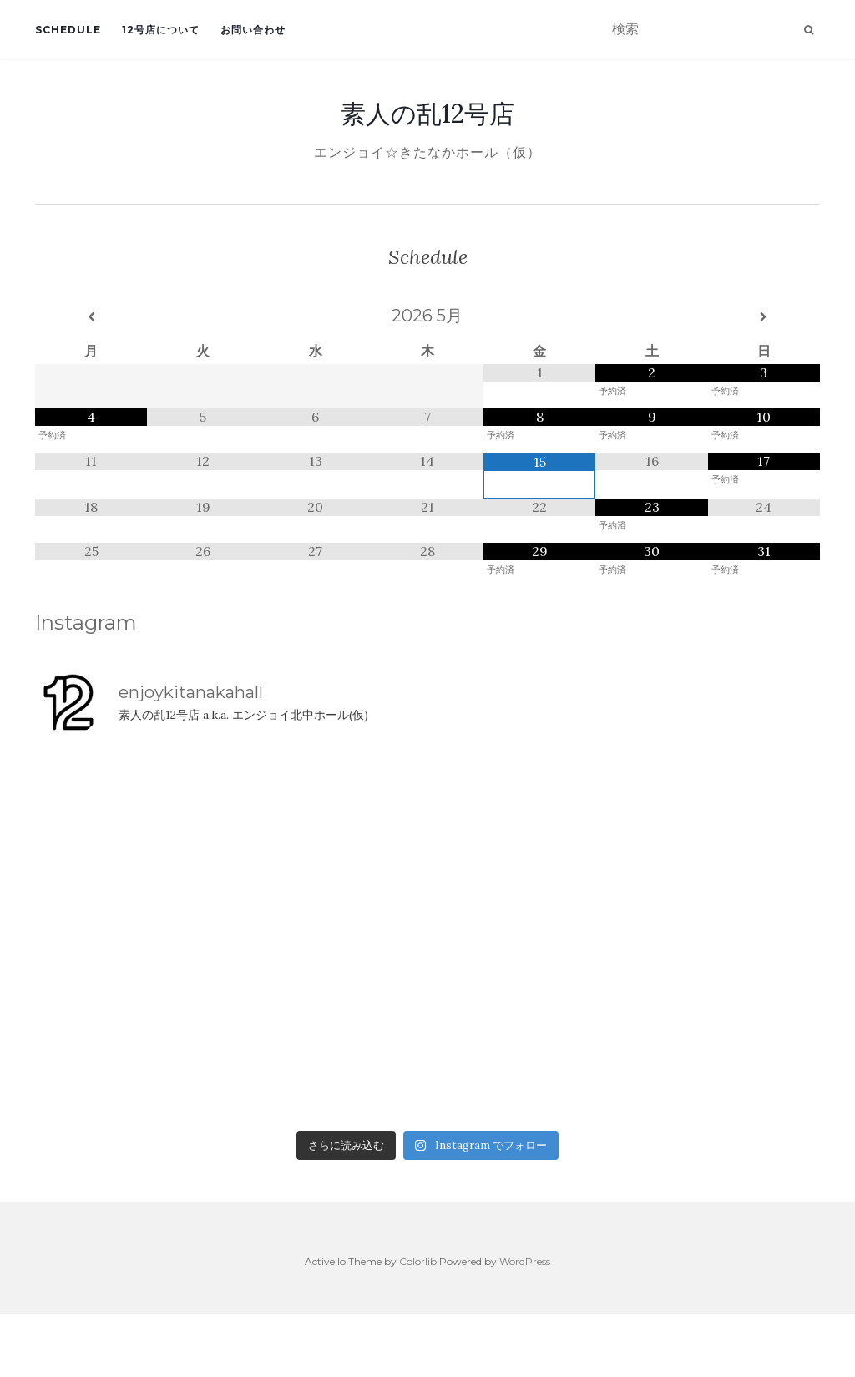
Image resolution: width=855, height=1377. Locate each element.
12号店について (161, 29)
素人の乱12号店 (427, 113)
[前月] (91, 317)
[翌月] (764, 317)
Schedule (68, 29)
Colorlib (418, 1261)
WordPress (524, 1261)
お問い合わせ (253, 29)
